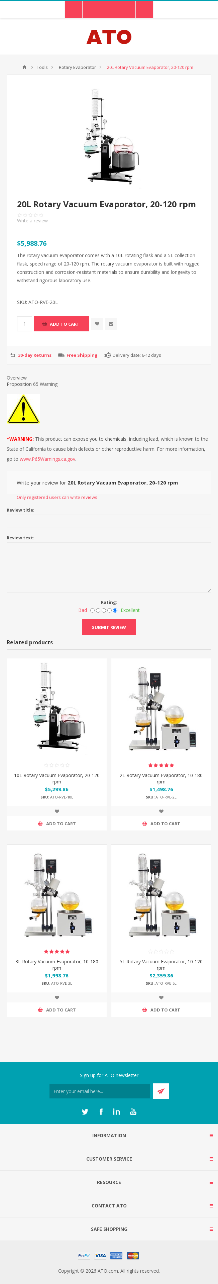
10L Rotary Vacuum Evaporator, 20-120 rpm (57, 778)
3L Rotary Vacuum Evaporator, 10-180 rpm (56, 964)
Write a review (32, 220)
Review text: (20, 538)
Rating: (109, 602)
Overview (17, 377)
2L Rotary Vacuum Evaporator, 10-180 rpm (161, 778)
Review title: (20, 510)
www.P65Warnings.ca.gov (47, 459)
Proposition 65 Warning (32, 384)
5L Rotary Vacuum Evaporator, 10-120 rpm (161, 964)
